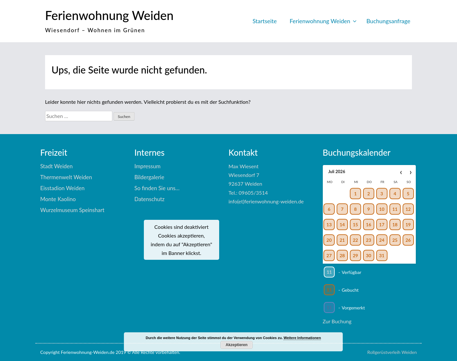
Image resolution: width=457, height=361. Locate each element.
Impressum (148, 166)
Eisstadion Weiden (62, 188)
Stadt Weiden (56, 166)
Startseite (265, 20)
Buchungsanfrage (388, 20)
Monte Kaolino (58, 199)
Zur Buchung (337, 321)
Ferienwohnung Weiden (109, 15)
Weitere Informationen (302, 338)
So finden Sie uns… (157, 188)
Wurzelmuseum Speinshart (72, 210)
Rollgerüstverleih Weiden (392, 352)
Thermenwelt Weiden (66, 177)
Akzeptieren (236, 345)
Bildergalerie (149, 177)
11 (328, 272)
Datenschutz (150, 199)
